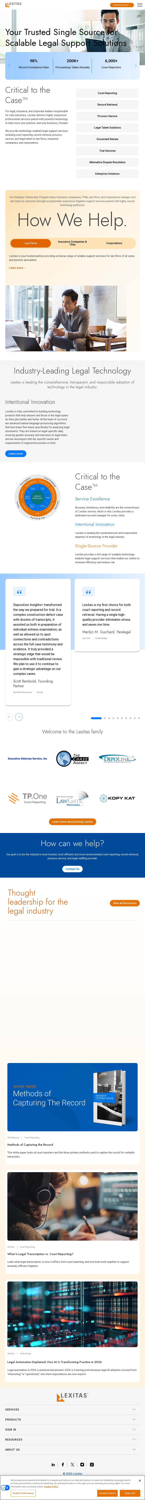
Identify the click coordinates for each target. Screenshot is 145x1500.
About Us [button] (70, 1450)
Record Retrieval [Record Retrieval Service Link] (107, 104)
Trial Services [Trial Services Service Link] (107, 150)
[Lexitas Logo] (72, 1397)
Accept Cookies (107, 1493)
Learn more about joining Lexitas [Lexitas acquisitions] (72, 821)
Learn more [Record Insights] (16, 453)
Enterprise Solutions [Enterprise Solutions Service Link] (107, 173)
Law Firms (31, 243)
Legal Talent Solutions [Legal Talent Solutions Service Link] (107, 127)
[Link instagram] (83, 1465)
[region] (72, 1487)
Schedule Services (122, 5)
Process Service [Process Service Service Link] (107, 116)
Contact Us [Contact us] (72, 869)
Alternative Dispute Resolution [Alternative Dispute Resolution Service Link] (107, 162)
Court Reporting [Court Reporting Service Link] (107, 93)
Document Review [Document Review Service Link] (107, 139)
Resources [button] (70, 1440)
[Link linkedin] (54, 1465)
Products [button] (70, 1420)
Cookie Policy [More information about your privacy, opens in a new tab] (51, 1486)
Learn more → (17, 267)
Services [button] (70, 1410)
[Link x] (74, 1465)
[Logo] (13, 4)
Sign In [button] (70, 1430)
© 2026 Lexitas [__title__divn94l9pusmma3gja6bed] (72, 1473)
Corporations (114, 243)
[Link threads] (92, 1465)
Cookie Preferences (23, 1493)
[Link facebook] (64, 1465)
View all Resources (124, 903)
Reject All (130, 1493)
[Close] (139, 1480)
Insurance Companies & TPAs (72, 243)
